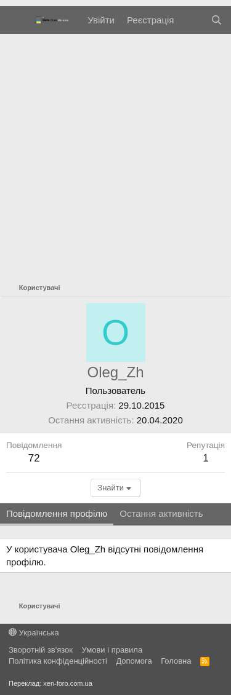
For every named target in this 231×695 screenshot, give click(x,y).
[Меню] (16, 20)
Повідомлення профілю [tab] (56, 513)
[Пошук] (217, 20)
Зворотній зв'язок (41, 649)
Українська (34, 632)
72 (34, 458)
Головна (176, 661)
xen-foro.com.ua (67, 683)
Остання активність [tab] (161, 513)
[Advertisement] (115, 155)
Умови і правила (112, 649)
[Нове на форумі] (192, 20)
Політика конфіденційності (58, 661)
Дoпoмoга (134, 661)
